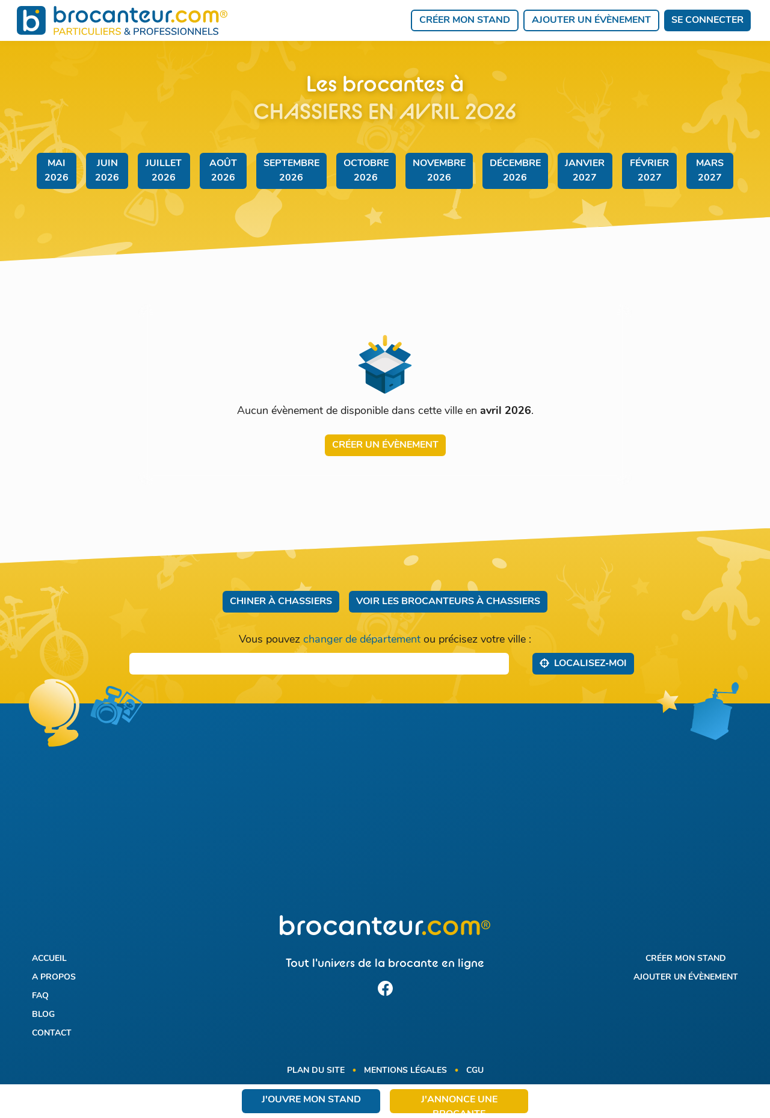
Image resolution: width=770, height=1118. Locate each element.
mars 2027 (710, 171)
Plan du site (316, 1070)
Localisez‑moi (583, 663)
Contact (52, 1033)
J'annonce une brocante (459, 1104)
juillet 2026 (164, 171)
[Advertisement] (385, 816)
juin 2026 (107, 171)
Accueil (49, 958)
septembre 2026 (291, 171)
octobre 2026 (366, 171)
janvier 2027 (585, 171)
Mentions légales (405, 1070)
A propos (54, 977)
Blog (43, 1014)
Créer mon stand (464, 20)
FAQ (40, 996)
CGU (475, 1070)
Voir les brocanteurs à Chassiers (448, 602)
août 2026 (223, 171)
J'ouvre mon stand (311, 1100)
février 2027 (649, 171)
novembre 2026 (439, 171)
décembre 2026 (515, 171)
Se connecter (707, 20)
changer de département (361, 640)
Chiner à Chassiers (281, 602)
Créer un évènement (385, 445)
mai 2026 (57, 171)
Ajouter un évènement (591, 20)
